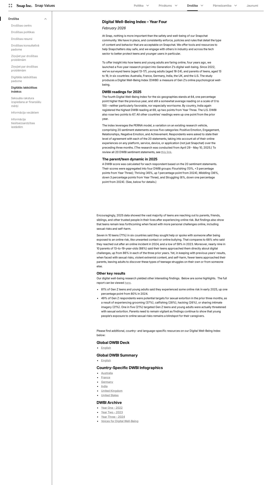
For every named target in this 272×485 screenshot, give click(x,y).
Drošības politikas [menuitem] (23, 32)
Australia (107, 373)
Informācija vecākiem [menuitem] (25, 112)
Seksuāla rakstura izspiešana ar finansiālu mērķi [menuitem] (26, 102)
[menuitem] (27, 19)
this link (166, 152)
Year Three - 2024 (113, 416)
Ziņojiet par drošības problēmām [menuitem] (24, 58)
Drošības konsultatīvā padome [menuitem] (25, 47)
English (106, 347)
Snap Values (45, 5)
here (128, 282)
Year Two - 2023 (112, 412)
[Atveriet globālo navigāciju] (10, 5)
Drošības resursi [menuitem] (21, 39)
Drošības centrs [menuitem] (21, 25)
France (105, 377)
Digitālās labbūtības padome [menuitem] (24, 79)
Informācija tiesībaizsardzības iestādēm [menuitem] (23, 123)
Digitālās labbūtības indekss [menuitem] (24, 89)
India (104, 386)
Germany (107, 382)
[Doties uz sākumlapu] (24, 5)
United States (110, 395)
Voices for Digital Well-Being (119, 421)
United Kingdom (111, 390)
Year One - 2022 (112, 407)
